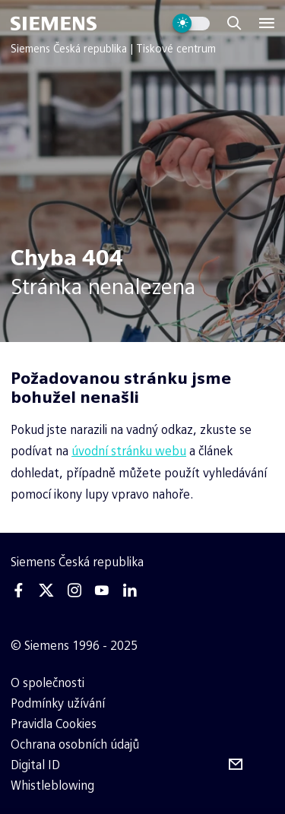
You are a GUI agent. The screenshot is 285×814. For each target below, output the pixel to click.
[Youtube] (102, 590)
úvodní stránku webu (128, 451)
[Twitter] (46, 590)
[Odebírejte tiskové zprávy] (236, 765)
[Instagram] (74, 590)
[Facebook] (19, 590)
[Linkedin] (129, 590)
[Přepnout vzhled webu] (191, 23)
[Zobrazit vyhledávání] (234, 23)
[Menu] (266, 23)
